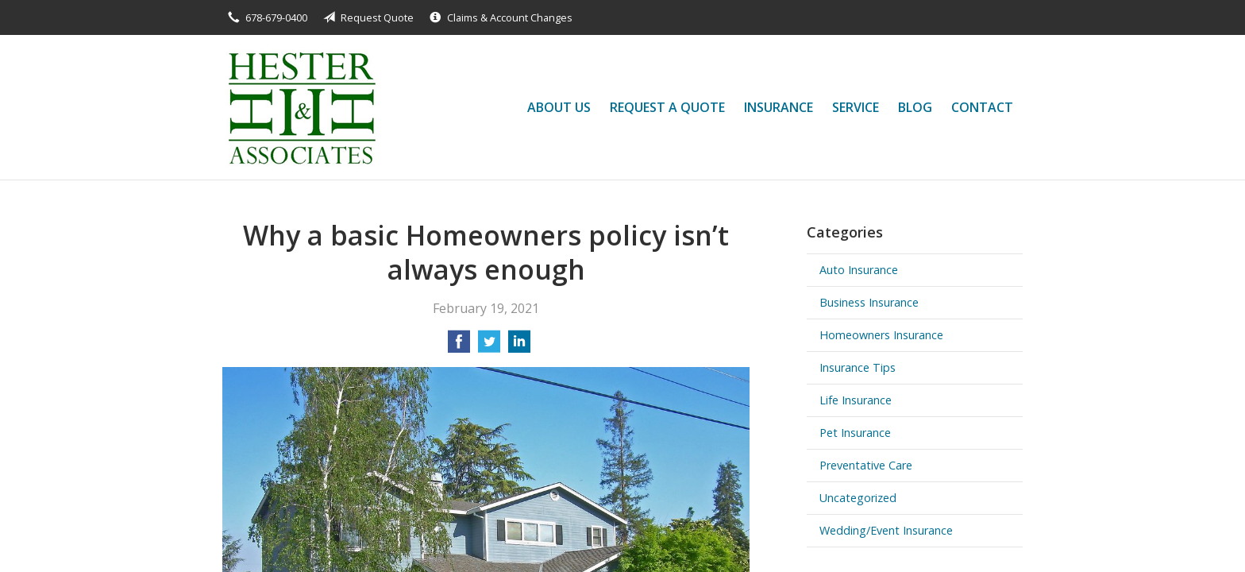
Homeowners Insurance (881, 334)
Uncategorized (857, 497)
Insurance (778, 107)
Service (855, 107)
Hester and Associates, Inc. (300, 107)
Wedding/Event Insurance (886, 530)
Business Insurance (869, 302)
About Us (559, 107)
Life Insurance (855, 400)
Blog (915, 107)
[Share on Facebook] (459, 346)
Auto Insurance (858, 269)
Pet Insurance (855, 432)
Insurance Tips (857, 367)
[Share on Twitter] (489, 346)
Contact (982, 107)
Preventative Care (865, 465)
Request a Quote (667, 107)
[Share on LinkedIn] (519, 346)
